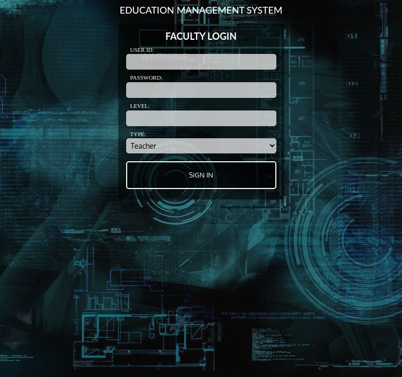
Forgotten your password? (247, 206)
